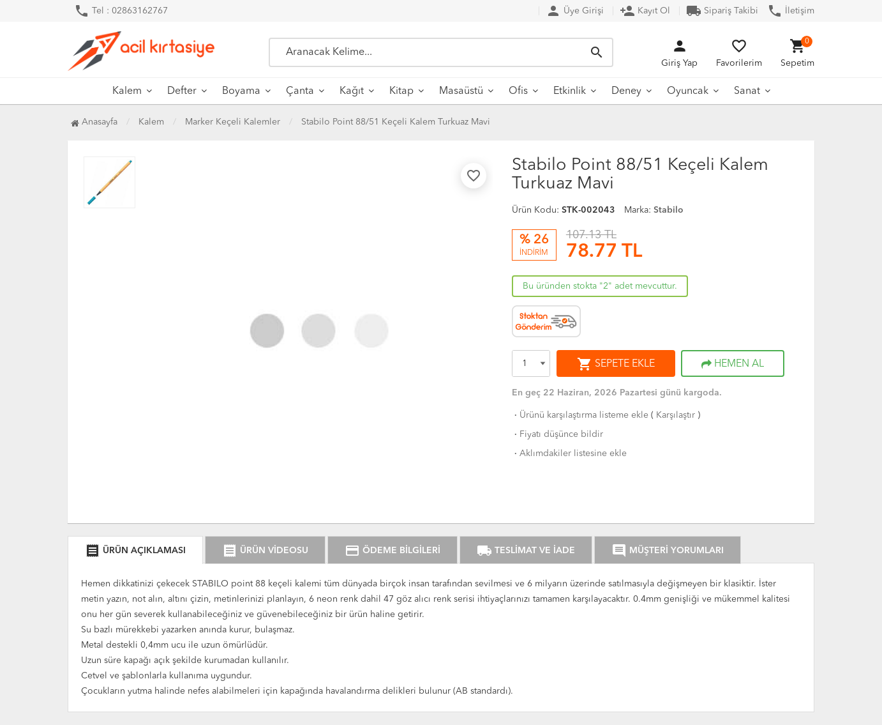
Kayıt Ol (645, 10)
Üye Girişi (575, 10)
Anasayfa (94, 122)
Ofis (518, 91)
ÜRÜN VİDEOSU (265, 551)
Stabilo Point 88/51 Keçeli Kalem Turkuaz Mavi (395, 122)
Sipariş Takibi (722, 10)
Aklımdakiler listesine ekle (569, 453)
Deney (626, 91)
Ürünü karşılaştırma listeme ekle (580, 415)
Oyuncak (687, 91)
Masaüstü (461, 91)
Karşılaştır (675, 415)
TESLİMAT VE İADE (526, 551)
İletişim (790, 10)
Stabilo (669, 210)
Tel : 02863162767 (121, 10)
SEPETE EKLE (616, 364)
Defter (182, 91)
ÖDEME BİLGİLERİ (392, 551)
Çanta (300, 91)
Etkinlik (569, 91)
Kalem (127, 91)
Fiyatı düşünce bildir (557, 434)
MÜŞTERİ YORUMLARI (667, 551)
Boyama (241, 91)
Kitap (401, 91)
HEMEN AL (732, 364)
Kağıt (352, 91)
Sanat (747, 91)
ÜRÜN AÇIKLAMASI (135, 551)
